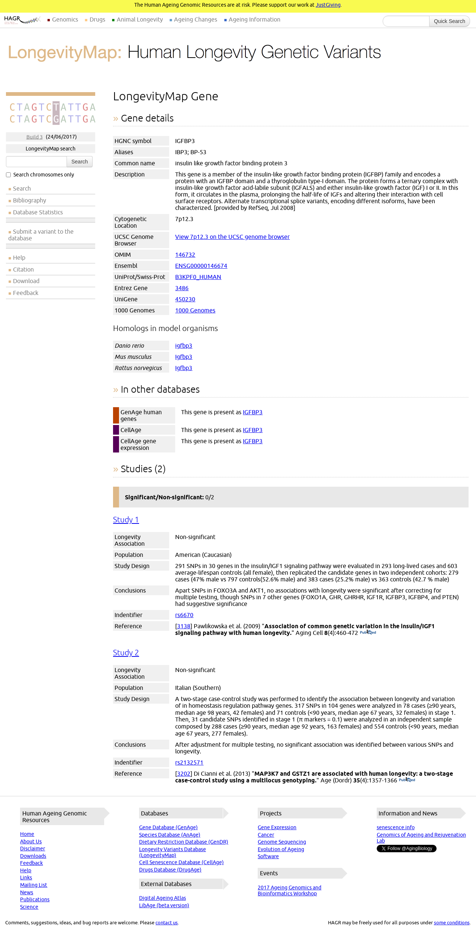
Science (29, 907)
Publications (34, 899)
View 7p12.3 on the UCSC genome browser (232, 236)
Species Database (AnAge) (169, 835)
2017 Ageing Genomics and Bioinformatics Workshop (289, 890)
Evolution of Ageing (281, 849)
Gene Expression (277, 827)
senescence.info (396, 827)
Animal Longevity (140, 19)
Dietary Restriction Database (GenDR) (183, 842)
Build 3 (34, 137)
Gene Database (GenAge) (168, 827)
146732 (185, 254)
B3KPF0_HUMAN (198, 276)
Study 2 (126, 652)
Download (26, 281)
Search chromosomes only (40, 175)
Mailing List (33, 885)
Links (26, 877)
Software (268, 856)
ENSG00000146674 (201, 265)
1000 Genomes (195, 310)
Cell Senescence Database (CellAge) (181, 862)
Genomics (65, 19)
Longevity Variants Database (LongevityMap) (172, 852)
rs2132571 (189, 762)
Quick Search (449, 21)
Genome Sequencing (282, 842)
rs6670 (184, 615)
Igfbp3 (183, 356)
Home (27, 834)
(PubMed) (368, 632)
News (26, 892)
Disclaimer (32, 848)
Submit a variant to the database (41, 234)
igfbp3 (183, 345)
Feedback (25, 292)
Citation (23, 269)
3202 (183, 773)
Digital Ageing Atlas (162, 898)
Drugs (97, 19)
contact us (166, 922)
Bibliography (29, 200)
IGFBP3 (253, 412)
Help (19, 257)
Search (79, 162)
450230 (185, 299)
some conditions (452, 922)
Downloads (33, 856)
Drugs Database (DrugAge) (170, 870)
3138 (183, 626)
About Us (31, 841)
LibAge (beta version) (164, 905)
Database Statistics (38, 212)
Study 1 (126, 519)
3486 (182, 288)
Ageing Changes (195, 19)
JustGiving (328, 5)
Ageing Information (254, 19)
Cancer (266, 835)
